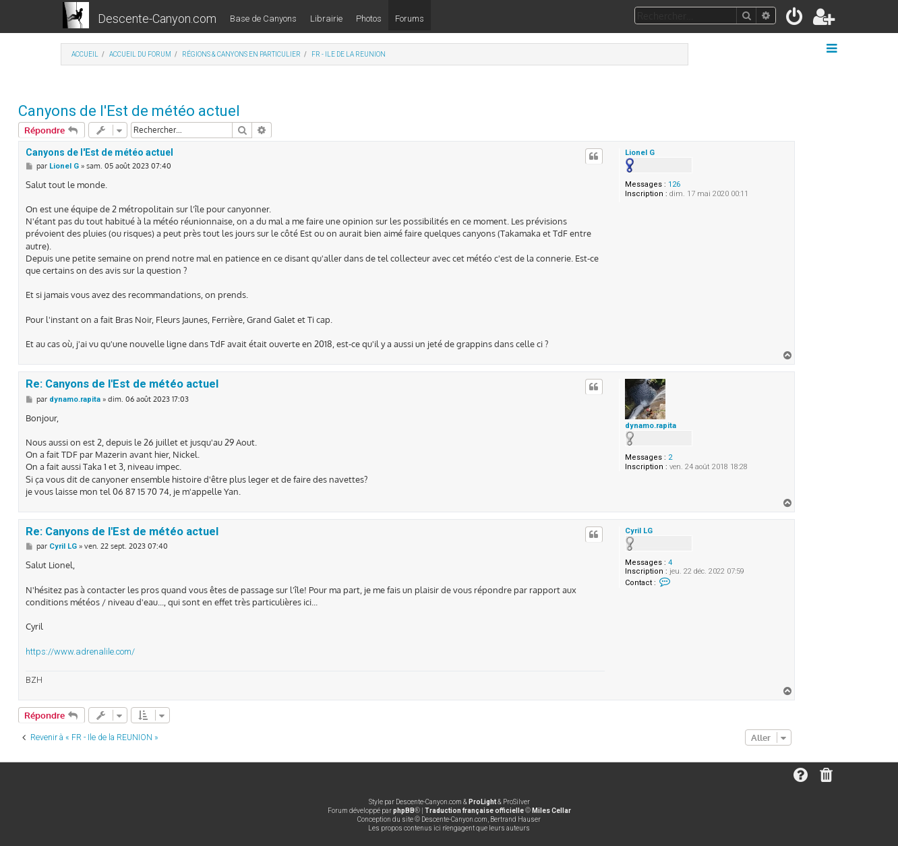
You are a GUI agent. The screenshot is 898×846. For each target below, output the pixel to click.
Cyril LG (639, 530)
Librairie (326, 18)
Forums (409, 18)
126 (674, 184)
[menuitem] (795, 19)
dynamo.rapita (650, 425)
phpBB (404, 810)
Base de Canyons (263, 18)
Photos (369, 18)
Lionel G (640, 152)
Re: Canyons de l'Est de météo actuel (122, 383)
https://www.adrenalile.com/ (80, 651)
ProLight (482, 802)
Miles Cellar (551, 810)
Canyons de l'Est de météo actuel (129, 110)
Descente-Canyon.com (157, 18)
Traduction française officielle (474, 810)
